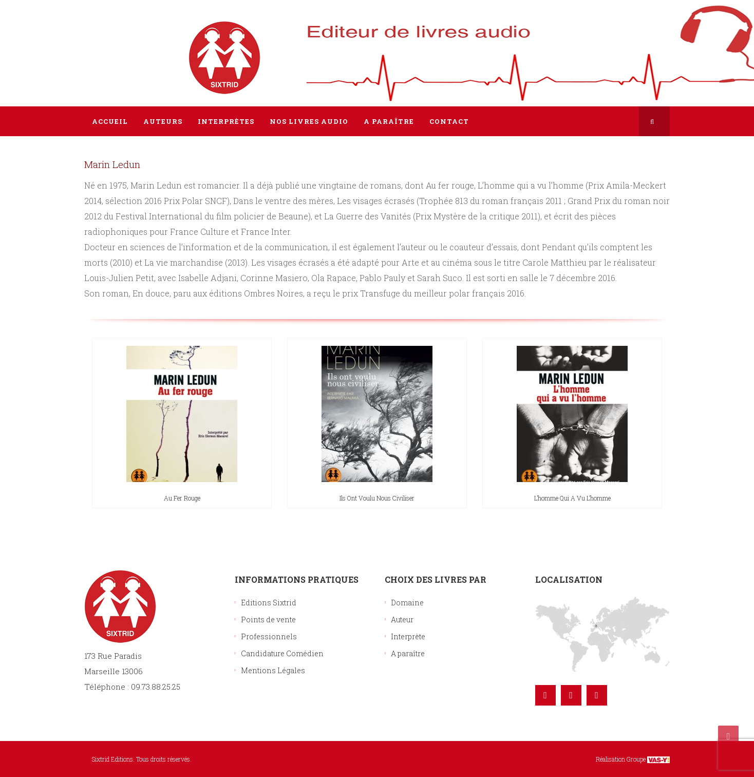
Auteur (402, 619)
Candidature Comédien (282, 653)
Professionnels (269, 636)
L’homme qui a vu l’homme (572, 498)
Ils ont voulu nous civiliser (377, 498)
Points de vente (268, 619)
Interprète (408, 636)
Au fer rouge (182, 498)
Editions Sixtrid (268, 602)
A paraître (408, 653)
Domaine (407, 602)
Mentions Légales (273, 670)
